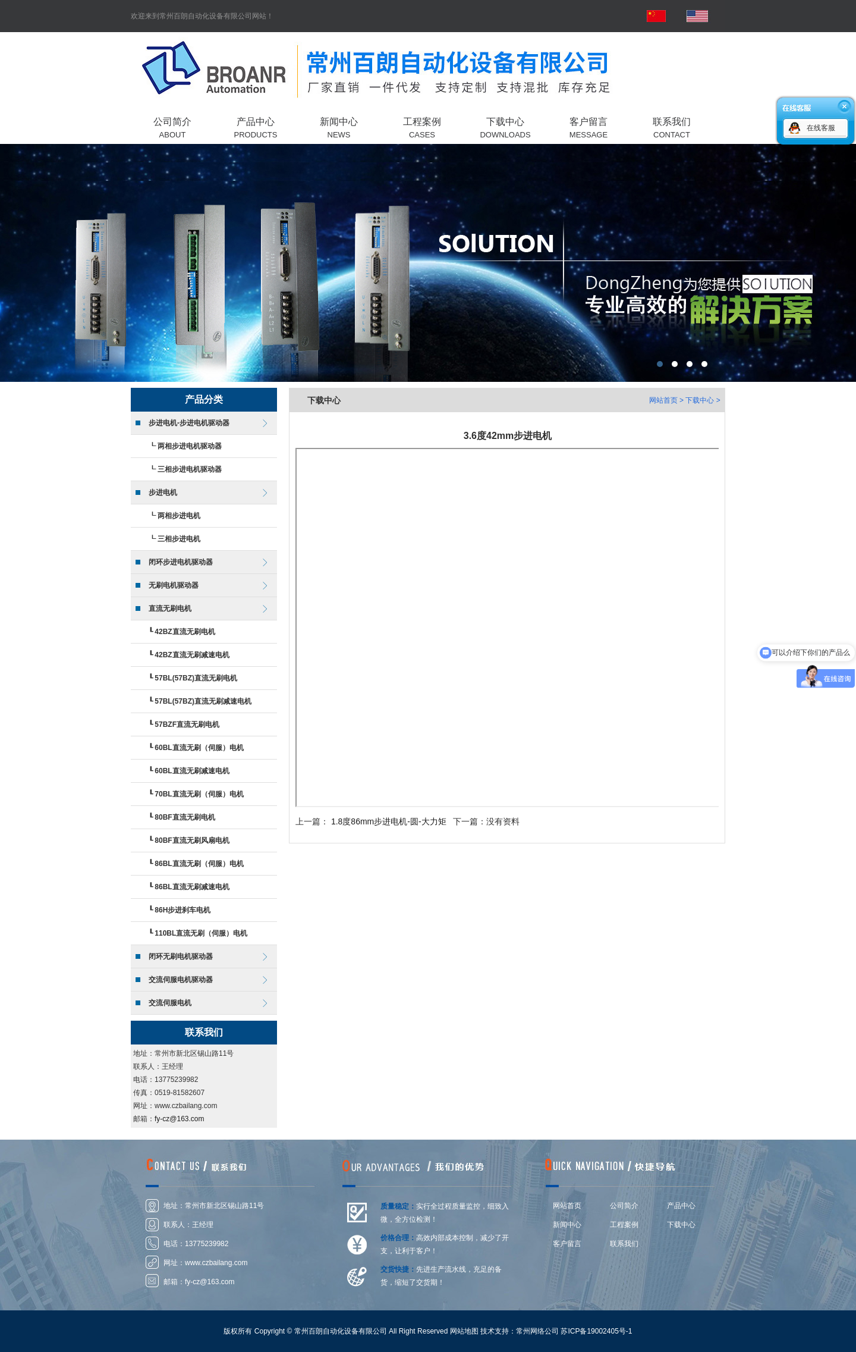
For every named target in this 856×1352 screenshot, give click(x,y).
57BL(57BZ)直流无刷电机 (196, 678)
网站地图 (464, 1331)
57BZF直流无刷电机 (187, 724)
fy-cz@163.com (179, 1119)
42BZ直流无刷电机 (185, 632)
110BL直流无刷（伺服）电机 (201, 933)
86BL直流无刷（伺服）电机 (199, 863)
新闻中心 (567, 1225)
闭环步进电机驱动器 (181, 562)
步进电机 (163, 492)
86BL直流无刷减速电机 (192, 887)
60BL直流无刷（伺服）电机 (199, 748)
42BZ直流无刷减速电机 (192, 655)
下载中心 (681, 1225)
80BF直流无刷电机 (185, 817)
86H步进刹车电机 (182, 910)
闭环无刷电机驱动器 (181, 956)
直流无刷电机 (170, 608)
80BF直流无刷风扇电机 (192, 840)
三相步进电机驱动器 (190, 469)
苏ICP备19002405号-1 (596, 1331)
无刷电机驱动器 (174, 585)
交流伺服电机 (170, 1003)
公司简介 (624, 1206)
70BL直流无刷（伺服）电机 (199, 794)
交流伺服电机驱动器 (181, 979)
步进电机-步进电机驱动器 (189, 423)
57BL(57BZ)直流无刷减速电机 (203, 701)
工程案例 (624, 1225)
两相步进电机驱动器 (190, 446)
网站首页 (663, 400)
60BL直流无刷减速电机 (192, 771)
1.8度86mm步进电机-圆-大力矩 (388, 821)
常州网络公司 (537, 1331)
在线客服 (821, 128)
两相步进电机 (179, 516)
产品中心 (681, 1206)
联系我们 (624, 1244)
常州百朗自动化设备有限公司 (428, 263)
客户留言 (567, 1244)
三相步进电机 (179, 539)
